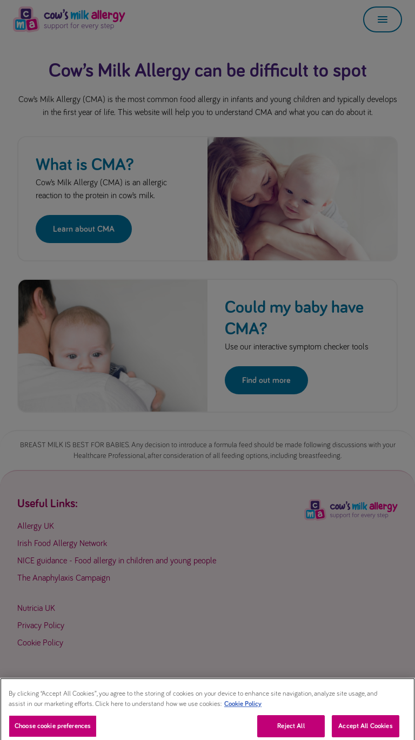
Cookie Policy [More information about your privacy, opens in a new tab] (243, 708)
